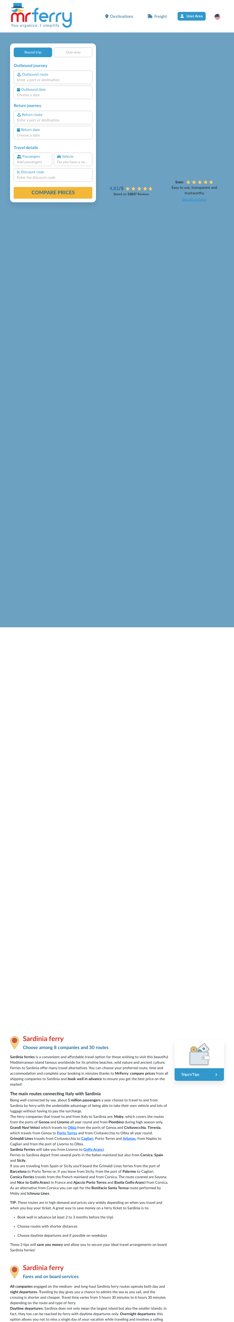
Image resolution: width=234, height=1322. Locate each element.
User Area (192, 16)
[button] (220, 16)
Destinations (119, 16)
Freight (157, 16)
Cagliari (87, 1138)
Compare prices (53, 192)
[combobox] (53, 80)
